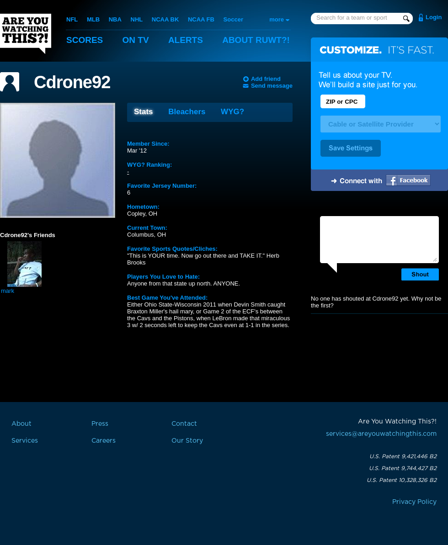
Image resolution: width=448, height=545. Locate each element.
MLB (93, 19)
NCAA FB (201, 19)
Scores (84, 40)
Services (24, 441)
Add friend (266, 78)
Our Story (187, 441)
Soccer (233, 19)
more (276, 19)
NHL (137, 19)
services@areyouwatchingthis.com (381, 434)
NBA (115, 19)
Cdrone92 (72, 82)
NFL (72, 19)
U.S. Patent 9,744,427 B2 (403, 468)
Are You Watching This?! (25, 34)
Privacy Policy (414, 502)
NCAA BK (165, 19)
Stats (143, 111)
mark (7, 290)
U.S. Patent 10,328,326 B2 (402, 480)
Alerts (185, 40)
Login (434, 17)
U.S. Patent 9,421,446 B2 (403, 456)
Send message (272, 85)
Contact (184, 424)
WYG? (232, 111)
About (256, 40)
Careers (103, 441)
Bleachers (186, 111)
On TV (136, 40)
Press (99, 424)
